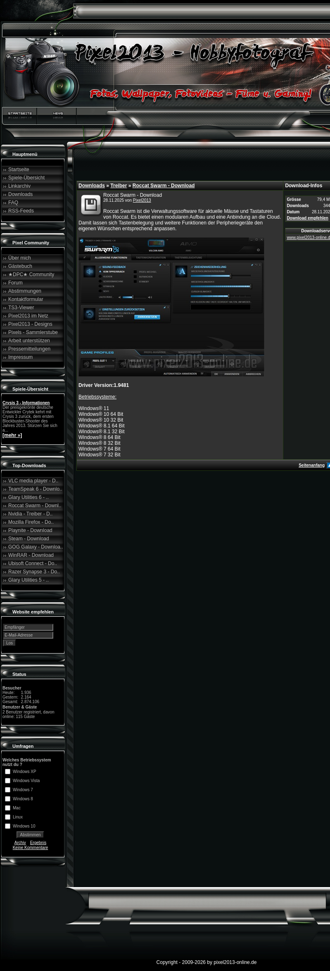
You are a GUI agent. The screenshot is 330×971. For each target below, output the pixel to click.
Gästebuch (20, 266)
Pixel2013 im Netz (28, 316)
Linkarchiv (19, 186)
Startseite (18, 169)
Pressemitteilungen (29, 349)
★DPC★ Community (31, 274)
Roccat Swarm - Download (164, 185)
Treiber (118, 185)
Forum (15, 283)
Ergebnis (38, 842)
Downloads (20, 194)
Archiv (20, 842)
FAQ (13, 202)
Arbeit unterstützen (29, 341)
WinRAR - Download (31, 555)
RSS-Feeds (21, 211)
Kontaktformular (25, 299)
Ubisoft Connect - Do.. (32, 563)
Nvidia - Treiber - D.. (30, 514)
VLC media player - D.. (33, 481)
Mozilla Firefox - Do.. (31, 522)
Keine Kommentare (30, 847)
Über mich (19, 258)
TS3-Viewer (21, 307)
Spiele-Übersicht (26, 178)
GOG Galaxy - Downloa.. (35, 547)
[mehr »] (12, 435)
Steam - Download (28, 539)
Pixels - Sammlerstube (33, 332)
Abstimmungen (24, 291)
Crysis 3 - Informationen (26, 403)
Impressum (20, 357)
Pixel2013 (142, 200)
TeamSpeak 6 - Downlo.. (35, 489)
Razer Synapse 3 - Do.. (34, 572)
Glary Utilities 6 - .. (28, 497)
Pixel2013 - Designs (30, 324)
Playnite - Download (30, 530)
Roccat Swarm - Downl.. (35, 505)
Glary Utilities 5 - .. (28, 580)
